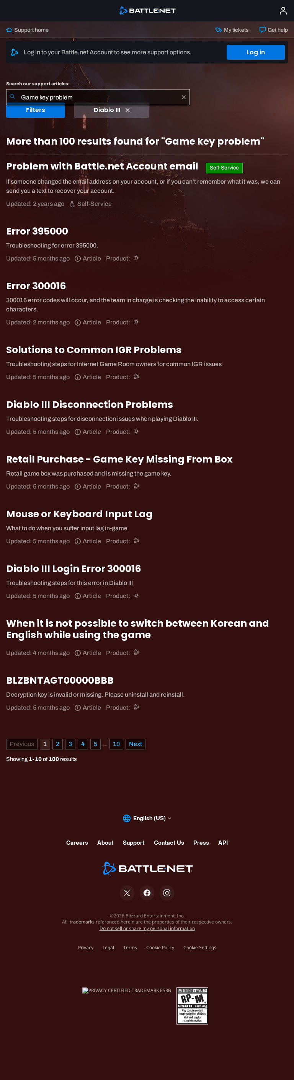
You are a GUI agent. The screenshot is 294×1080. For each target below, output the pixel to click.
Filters (35, 110)
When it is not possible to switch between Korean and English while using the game (137, 629)
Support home (27, 30)
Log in (256, 52)
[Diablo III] (136, 258)
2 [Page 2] (57, 744)
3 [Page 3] (70, 744)
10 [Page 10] (116, 744)
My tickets (232, 30)
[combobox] (98, 97)
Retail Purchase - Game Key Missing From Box (119, 459)
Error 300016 (36, 286)
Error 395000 (37, 231)
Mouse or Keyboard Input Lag (79, 514)
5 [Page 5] (95, 744)
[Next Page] (135, 744)
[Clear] (184, 97)
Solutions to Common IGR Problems (93, 350)
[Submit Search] (12, 97)
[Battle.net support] (136, 377)
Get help (274, 30)
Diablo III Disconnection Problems (89, 404)
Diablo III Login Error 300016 (73, 568)
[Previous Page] (22, 744)
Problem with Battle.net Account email (103, 166)
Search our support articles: (38, 83)
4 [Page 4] (83, 744)
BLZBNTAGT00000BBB (60, 680)
